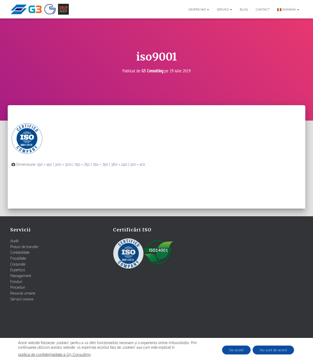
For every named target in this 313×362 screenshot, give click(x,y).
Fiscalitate (18, 258)
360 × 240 (119, 164)
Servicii (224, 9)
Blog (244, 9)
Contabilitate (20, 252)
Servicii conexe (21, 299)
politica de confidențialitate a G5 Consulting (54, 354)
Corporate (17, 264)
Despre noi (198, 9)
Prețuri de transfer (24, 247)
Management (20, 276)
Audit (14, 241)
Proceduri (17, 287)
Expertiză (17, 270)
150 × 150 (44, 164)
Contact (263, 9)
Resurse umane (22, 293)
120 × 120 (137, 164)
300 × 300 (63, 164)
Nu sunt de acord (272, 350)
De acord (234, 350)
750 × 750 (82, 164)
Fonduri (16, 281)
